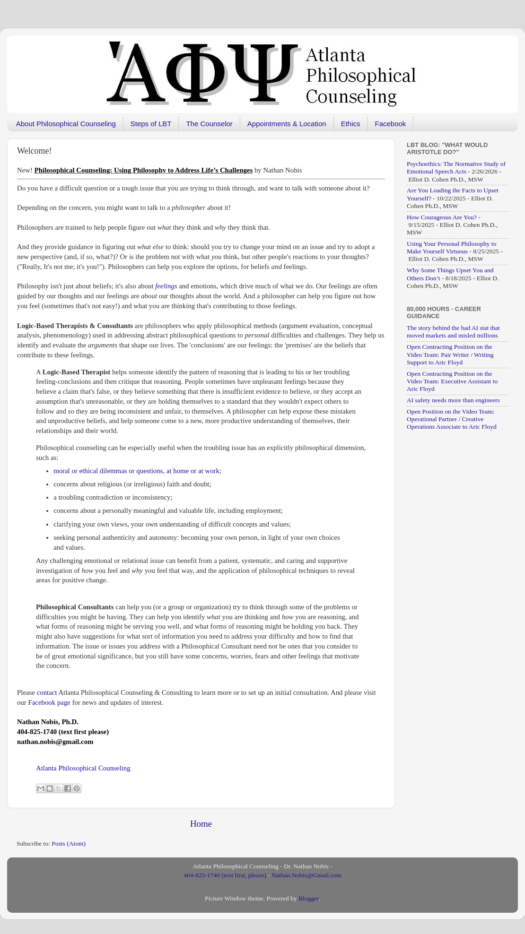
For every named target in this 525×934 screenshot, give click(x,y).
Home (201, 824)
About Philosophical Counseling (66, 124)
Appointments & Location (286, 124)
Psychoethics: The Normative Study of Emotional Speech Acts (456, 167)
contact (47, 692)
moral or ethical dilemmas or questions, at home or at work (136, 471)
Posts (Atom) (69, 843)
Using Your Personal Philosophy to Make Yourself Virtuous (451, 247)
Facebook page (49, 702)
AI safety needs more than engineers (453, 400)
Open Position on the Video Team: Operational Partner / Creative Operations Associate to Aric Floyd (452, 419)
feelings (166, 286)
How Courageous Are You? (442, 217)
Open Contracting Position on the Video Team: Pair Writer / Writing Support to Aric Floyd (450, 354)
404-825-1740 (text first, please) (225, 875)
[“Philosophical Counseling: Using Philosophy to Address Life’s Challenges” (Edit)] (144, 170)
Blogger (308, 898)
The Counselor (209, 124)
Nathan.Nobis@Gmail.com (306, 875)
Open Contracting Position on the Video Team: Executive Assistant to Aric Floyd (452, 381)
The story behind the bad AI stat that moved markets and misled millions (453, 331)
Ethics (350, 124)
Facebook (390, 124)
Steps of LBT (151, 124)
